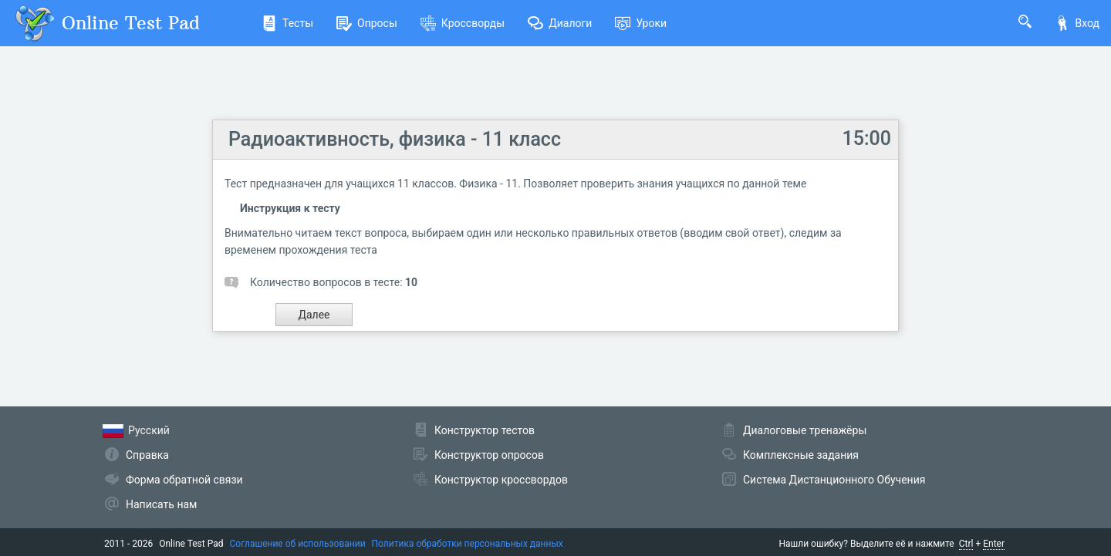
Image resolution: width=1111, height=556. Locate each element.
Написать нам (161, 504)
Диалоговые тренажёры (804, 430)
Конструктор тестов (484, 430)
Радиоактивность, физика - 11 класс (394, 139)
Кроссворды (462, 23)
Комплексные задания (801, 455)
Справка (147, 455)
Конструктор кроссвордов (501, 479)
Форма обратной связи (184, 479)
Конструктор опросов (489, 455)
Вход (1077, 23)
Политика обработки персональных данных (467, 543)
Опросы (366, 23)
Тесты (287, 23)
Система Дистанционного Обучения (834, 479)
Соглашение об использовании (298, 543)
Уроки (641, 23)
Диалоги (560, 23)
